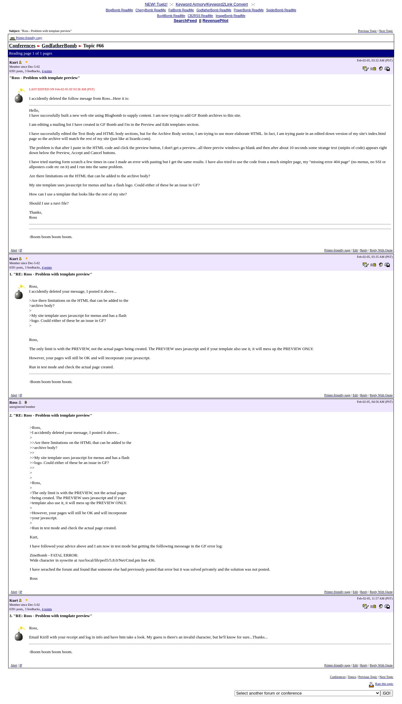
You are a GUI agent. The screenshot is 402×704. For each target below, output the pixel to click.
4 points (47, 71)
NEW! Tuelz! (156, 4)
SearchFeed (185, 20)
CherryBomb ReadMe (151, 10)
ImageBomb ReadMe (231, 16)
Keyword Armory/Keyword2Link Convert (212, 4)
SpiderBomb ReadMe (281, 10)
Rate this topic (384, 683)
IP (20, 250)
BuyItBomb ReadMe (171, 16)
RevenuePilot (215, 20)
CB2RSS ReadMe (200, 16)
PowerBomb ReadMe (249, 10)
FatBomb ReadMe (181, 10)
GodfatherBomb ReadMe (213, 10)
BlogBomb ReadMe (119, 10)
